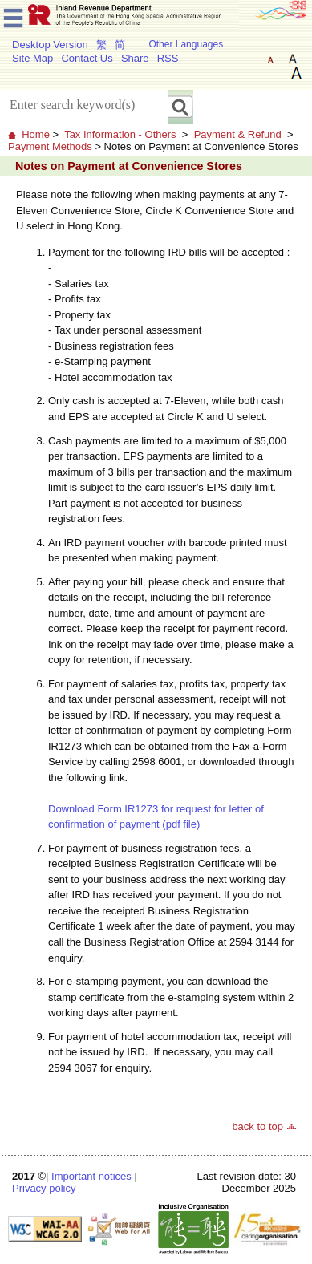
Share (135, 58)
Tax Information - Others (120, 134)
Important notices (91, 1176)
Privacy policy (43, 1188)
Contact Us (86, 58)
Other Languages (185, 44)
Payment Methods (50, 146)
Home (36, 134)
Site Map (32, 58)
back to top (257, 1126)
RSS (168, 58)
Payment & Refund (238, 134)
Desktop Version (50, 44)
